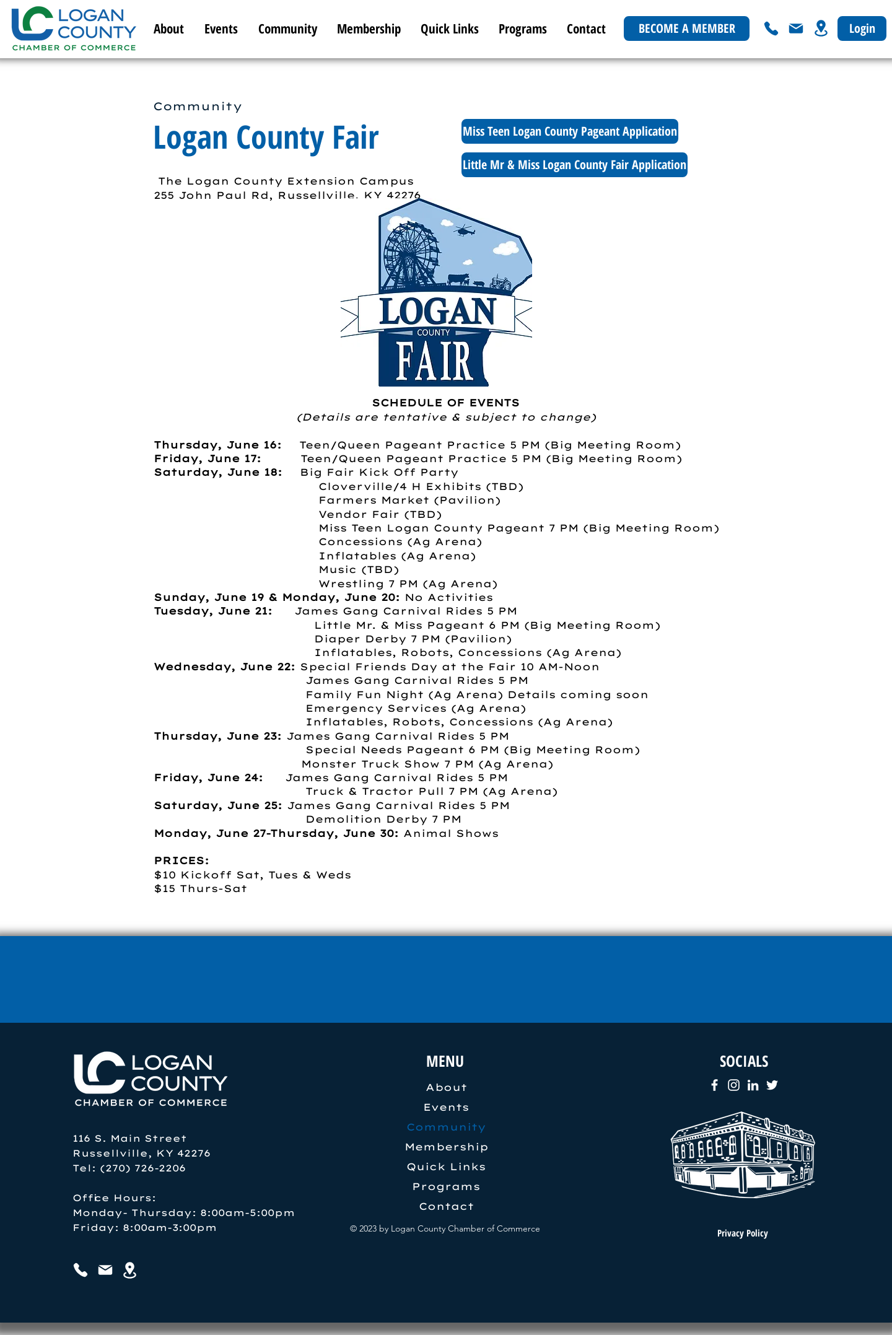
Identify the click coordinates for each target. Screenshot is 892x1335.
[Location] (821, 28)
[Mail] (796, 28)
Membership (446, 1146)
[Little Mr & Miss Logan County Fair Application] (574, 164)
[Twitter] (772, 1085)
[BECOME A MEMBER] (687, 28)
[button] (220, 28)
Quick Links (446, 1166)
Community (446, 1127)
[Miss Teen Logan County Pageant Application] (569, 131)
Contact (446, 1206)
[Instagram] (733, 1085)
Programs (446, 1186)
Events (446, 1107)
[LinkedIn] (753, 1085)
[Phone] (771, 28)
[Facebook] (714, 1085)
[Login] (861, 28)
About (446, 1087)
